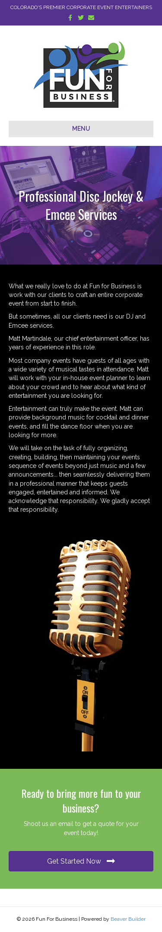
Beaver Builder (128, 919)
